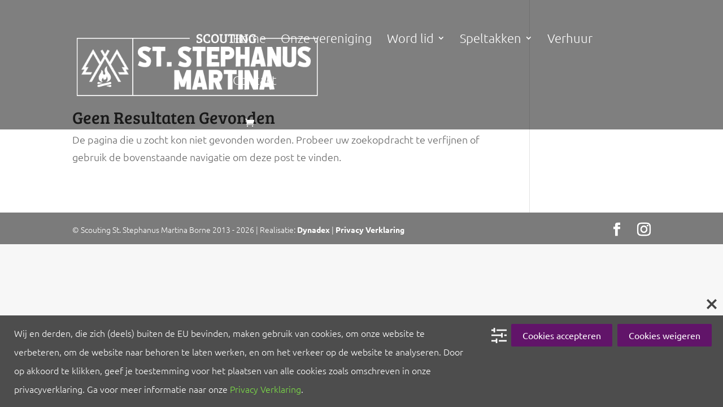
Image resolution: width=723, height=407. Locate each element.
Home (249, 39)
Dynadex (313, 229)
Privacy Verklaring (370, 229)
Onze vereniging (326, 39)
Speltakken (490, 39)
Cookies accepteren (561, 335)
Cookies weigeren (664, 335)
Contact (255, 81)
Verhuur (570, 39)
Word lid (410, 39)
